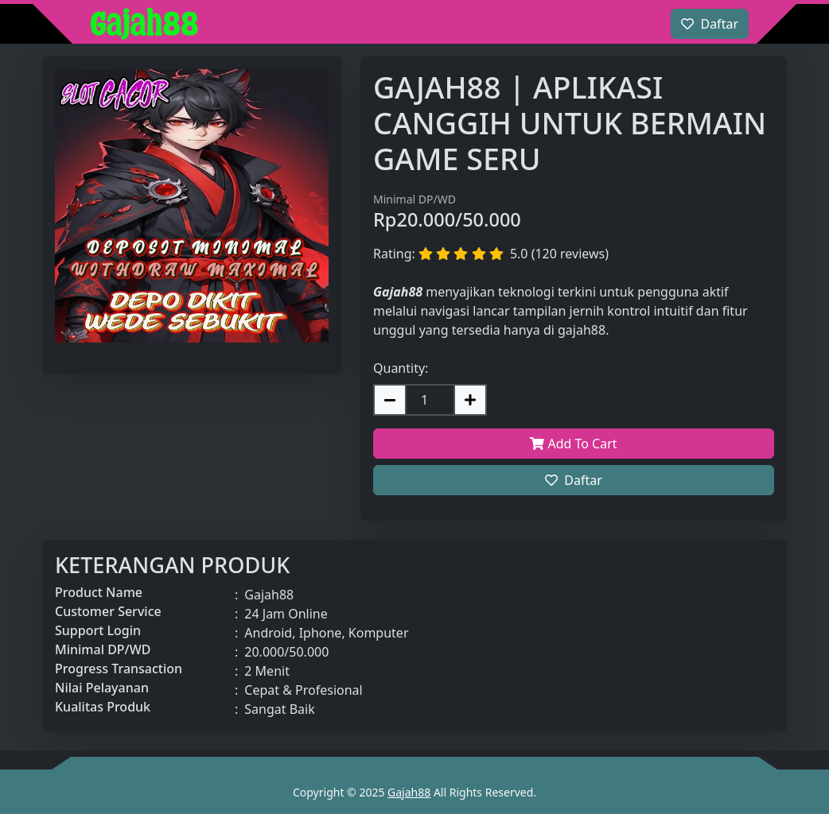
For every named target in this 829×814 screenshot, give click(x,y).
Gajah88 (408, 792)
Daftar (573, 480)
